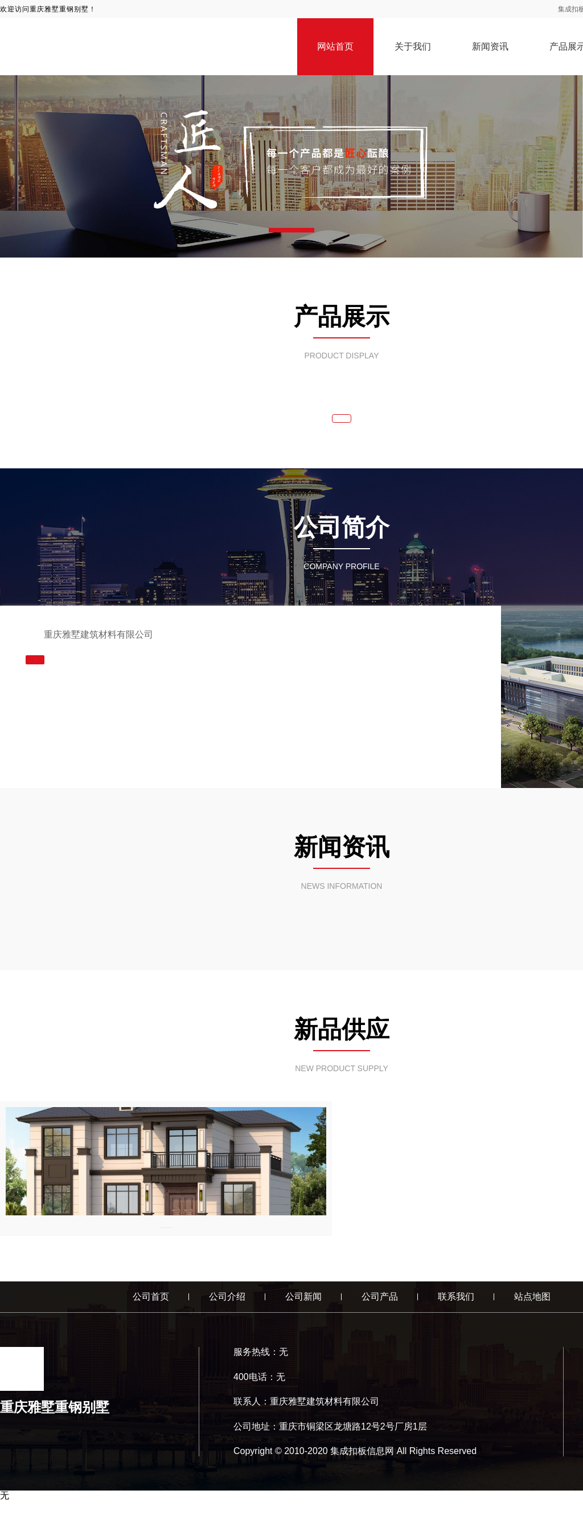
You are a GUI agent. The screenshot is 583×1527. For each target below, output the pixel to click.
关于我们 (413, 46)
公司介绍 (227, 1323)
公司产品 (380, 1323)
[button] (291, 230)
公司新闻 (303, 1323)
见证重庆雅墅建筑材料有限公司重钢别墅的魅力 (110, 1248)
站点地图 (532, 1323)
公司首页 (151, 1323)
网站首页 (335, 46)
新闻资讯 (490, 46)
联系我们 (456, 1323)
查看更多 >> (341, 425)
